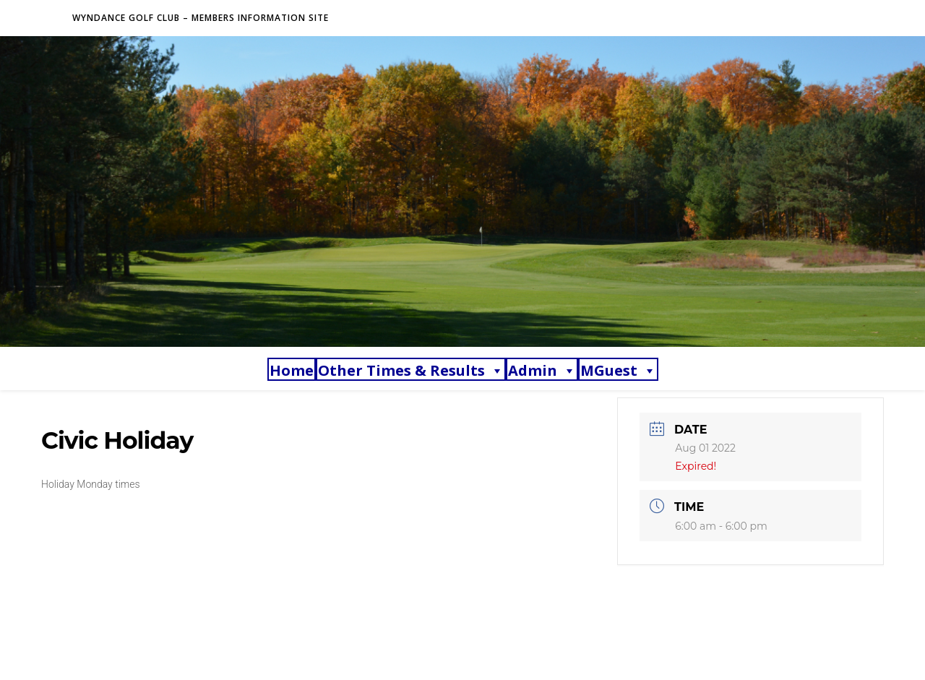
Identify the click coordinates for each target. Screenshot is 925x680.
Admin (542, 370)
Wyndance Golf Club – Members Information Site (200, 18)
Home (292, 370)
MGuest (618, 370)
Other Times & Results (411, 370)
